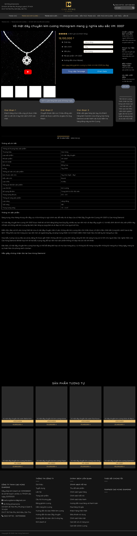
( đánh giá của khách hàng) (78, 34)
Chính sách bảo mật (78, 518)
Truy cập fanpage (74, 71)
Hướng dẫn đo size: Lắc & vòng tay (49, 518)
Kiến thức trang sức (88, 16)
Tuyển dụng (40, 488)
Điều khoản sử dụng (78, 514)
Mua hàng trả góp (77, 507)
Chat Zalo (100, 71)
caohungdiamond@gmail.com (15, 500)
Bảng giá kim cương (69, 16)
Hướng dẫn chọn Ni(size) (73, 60)
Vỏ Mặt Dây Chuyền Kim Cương (39, 22)
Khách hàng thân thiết (78, 511)
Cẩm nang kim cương (44, 507)
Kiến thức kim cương (105, 16)
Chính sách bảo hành (78, 499)
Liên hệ (125, 16)
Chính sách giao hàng (78, 492)
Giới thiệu (118, 16)
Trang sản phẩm (42, 496)
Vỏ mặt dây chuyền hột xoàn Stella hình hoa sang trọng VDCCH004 (27, 418)
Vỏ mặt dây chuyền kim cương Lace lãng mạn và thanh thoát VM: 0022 (96, 460)
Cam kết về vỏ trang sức (79, 522)
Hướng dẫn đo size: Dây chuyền (48, 514)
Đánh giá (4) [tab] (75, 138)
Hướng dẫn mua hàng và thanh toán (84, 503)
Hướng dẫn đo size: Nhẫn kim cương (50, 511)
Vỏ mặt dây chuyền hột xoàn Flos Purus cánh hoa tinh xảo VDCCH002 (96, 418)
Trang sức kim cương (29, 16)
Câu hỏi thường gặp (43, 499)
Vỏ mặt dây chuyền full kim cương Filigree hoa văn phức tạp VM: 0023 (62, 460)
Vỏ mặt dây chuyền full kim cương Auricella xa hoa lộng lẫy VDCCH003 (62, 418)
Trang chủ (13, 16)
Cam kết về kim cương (78, 526)
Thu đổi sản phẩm (77, 488)
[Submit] (133, 8)
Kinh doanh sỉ (41, 522)
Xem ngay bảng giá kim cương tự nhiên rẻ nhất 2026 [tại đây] (85, 65)
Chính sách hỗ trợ (78, 484)
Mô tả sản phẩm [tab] (63, 138)
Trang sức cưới (50, 16)
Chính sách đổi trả (77, 496)
